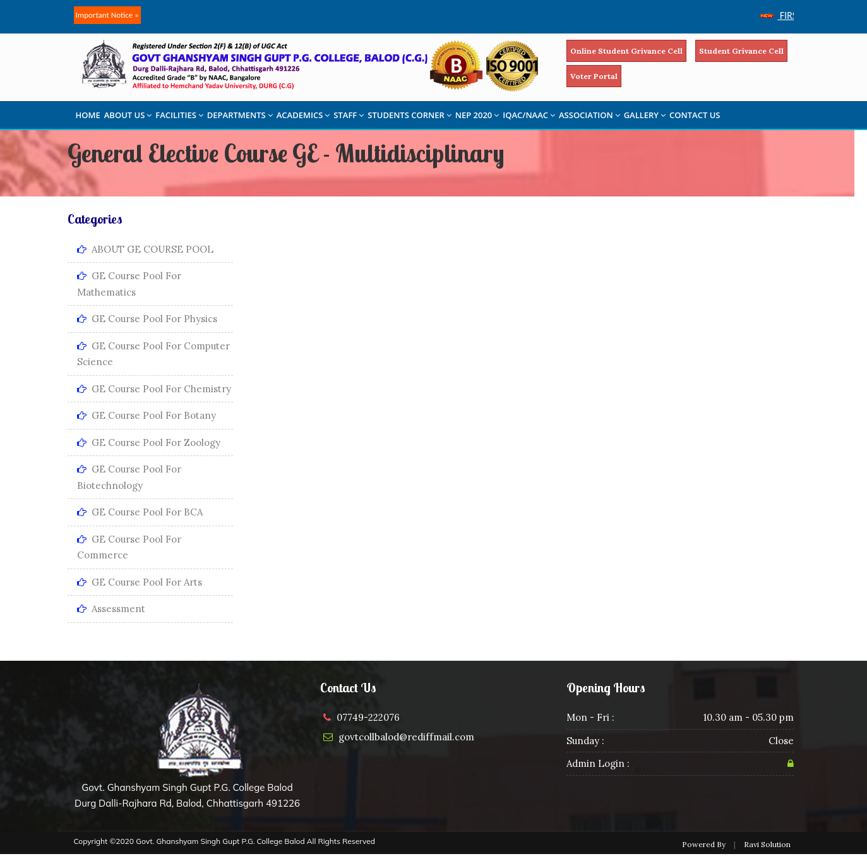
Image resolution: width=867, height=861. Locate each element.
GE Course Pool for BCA (140, 512)
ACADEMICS (303, 115)
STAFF (348, 115)
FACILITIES (179, 115)
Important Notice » (107, 15)
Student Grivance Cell (741, 51)
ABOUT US (128, 115)
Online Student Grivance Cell (626, 51)
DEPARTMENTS (240, 115)
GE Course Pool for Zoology (148, 443)
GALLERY (645, 115)
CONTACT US (694, 115)
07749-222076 (368, 717)
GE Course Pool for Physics (147, 319)
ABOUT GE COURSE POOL (145, 249)
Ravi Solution (767, 844)
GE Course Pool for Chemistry (154, 389)
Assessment (111, 609)
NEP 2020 (477, 115)
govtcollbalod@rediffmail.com (406, 737)
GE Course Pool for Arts (139, 582)
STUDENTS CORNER (409, 115)
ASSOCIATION (589, 115)
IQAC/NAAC (529, 115)
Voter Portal (594, 76)
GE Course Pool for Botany (146, 415)
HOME (88, 115)
